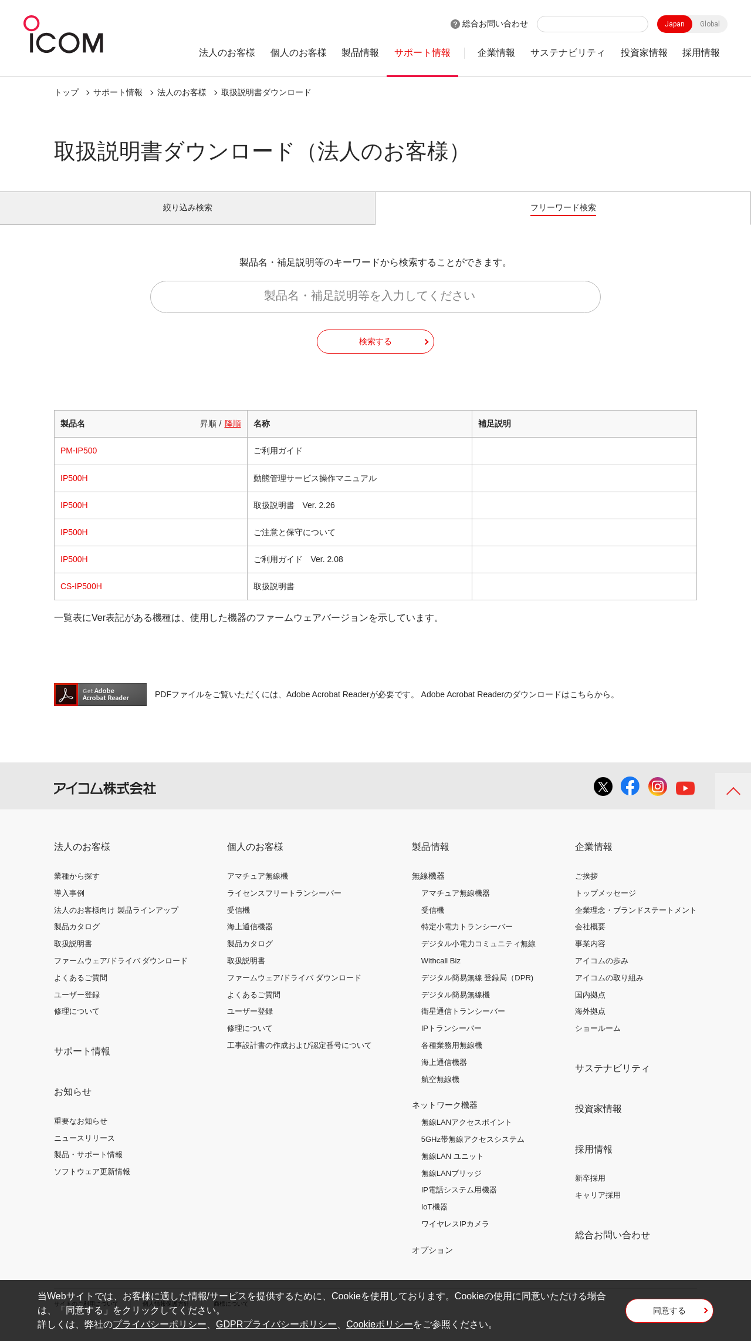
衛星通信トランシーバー (463, 1024)
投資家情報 (644, 53)
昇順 (208, 437)
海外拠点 (590, 1024)
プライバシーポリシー (160, 1324)
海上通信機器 (250, 940)
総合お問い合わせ (495, 23)
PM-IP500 (78, 464)
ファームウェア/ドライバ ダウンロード (121, 973)
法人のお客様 (227, 53)
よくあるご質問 (80, 990)
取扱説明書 (73, 957)
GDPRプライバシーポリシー (276, 1324)
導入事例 (69, 906)
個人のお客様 (298, 53)
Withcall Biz (441, 973)
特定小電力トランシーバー (467, 940)
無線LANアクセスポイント (466, 1135)
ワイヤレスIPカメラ (455, 1236)
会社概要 (590, 940)
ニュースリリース (84, 1151)
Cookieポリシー (379, 1324)
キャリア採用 (598, 1208)
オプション (432, 1263)
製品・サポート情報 (88, 1168)
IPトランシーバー (451, 1041)
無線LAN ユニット (452, 1169)
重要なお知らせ (80, 1134)
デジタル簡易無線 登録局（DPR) (477, 990)
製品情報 (360, 53)
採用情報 (701, 53)
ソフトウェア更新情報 (92, 1185)
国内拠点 (590, 1007)
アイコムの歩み (601, 973)
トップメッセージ (605, 906)
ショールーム (598, 1041)
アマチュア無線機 (257, 889)
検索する (375, 354)
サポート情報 (422, 53)
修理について (77, 1024)
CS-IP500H (81, 599)
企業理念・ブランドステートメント (636, 923)
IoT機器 (434, 1220)
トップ (66, 92)
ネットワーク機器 (445, 1118)
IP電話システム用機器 (459, 1203)
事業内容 (590, 957)
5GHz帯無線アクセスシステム (473, 1152)
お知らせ (73, 1105)
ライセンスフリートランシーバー (284, 906)
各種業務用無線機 (451, 1058)
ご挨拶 (586, 889)
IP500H (74, 491)
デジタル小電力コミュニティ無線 (478, 957)
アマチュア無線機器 (455, 906)
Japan (675, 24)
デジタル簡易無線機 (455, 1007)
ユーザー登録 (77, 1007)
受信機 (238, 923)
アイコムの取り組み (609, 990)
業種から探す (77, 889)
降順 (233, 437)
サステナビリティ (567, 53)
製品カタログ (77, 940)
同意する (669, 1314)
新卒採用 (590, 1191)
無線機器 (428, 888)
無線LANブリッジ (451, 1186)
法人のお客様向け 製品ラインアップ (116, 923)
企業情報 (496, 53)
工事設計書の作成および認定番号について (299, 1058)
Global (710, 24)
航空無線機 (440, 1092)
